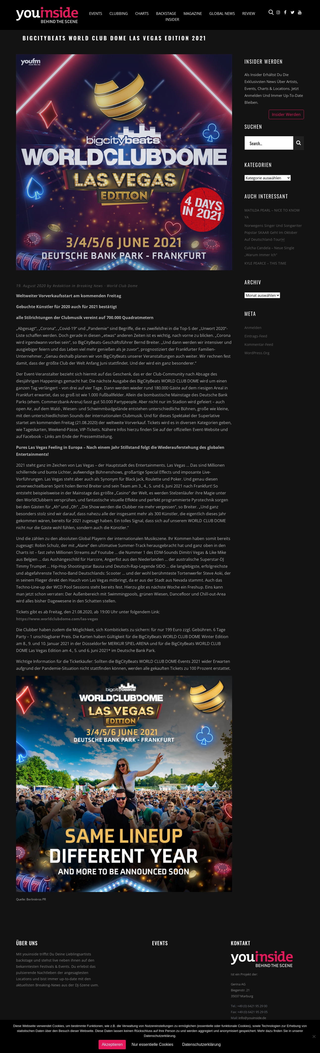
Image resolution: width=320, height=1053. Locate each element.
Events (95, 13)
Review (248, 13)
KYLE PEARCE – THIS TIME (265, 263)
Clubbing (118, 13)
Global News (222, 13)
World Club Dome (125, 285)
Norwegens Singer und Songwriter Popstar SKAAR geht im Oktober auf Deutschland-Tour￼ (273, 232)
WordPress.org (257, 352)
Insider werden (286, 114)
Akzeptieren (112, 1044)
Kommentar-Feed (259, 344)
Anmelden (253, 327)
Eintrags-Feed (255, 335)
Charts (142, 13)
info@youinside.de (252, 1018)
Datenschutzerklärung (201, 1044)
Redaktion (62, 285)
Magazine (193, 13)
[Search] (269, 143)
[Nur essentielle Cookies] (313, 1036)
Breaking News (91, 285)
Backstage (166, 13)
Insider (172, 19)
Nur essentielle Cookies (152, 1044)
